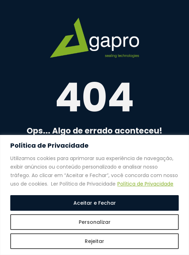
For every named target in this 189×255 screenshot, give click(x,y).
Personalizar (95, 222)
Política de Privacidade (145, 183)
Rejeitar (94, 241)
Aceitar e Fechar (94, 202)
